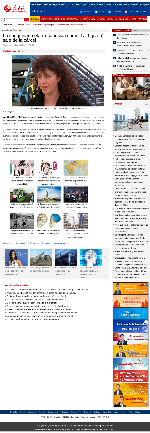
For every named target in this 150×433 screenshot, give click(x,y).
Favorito (20, 244)
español (5, 30)
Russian (100, 4)
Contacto (85, 11)
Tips (145, 19)
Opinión (83, 19)
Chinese (75, 4)
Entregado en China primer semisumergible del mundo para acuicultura (129, 182)
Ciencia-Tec (76, 412)
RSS (128, 11)
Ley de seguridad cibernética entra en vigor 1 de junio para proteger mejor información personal (131, 218)
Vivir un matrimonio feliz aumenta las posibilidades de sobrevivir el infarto (76, 233)
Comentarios (59, 244)
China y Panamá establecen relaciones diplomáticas (132, 36)
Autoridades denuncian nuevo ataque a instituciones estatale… (133, 52)
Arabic (126, 4)
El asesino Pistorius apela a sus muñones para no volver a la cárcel (38, 309)
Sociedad (119, 19)
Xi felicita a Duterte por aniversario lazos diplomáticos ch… (131, 67)
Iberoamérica (72, 19)
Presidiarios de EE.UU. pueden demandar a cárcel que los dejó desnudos (41, 293)
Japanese (118, 4)
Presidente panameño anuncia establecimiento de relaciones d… (130, 44)
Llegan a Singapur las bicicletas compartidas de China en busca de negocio (130, 139)
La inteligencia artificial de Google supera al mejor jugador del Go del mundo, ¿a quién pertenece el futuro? (131, 238)
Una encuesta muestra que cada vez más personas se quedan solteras (49, 181)
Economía (52, 19)
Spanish (108, 4)
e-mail (45, 244)
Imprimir (8, 244)
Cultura (110, 19)
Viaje (127, 19)
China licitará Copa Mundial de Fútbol (131, 268)
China (43, 19)
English (84, 4)
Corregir (33, 244)
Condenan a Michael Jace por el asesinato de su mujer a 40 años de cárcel (42, 312)
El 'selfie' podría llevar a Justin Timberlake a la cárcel (31, 303)
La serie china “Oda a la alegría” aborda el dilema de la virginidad (21, 181)
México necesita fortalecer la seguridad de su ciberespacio (65, 271)
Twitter (100, 11)
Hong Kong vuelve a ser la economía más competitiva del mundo (76, 207)
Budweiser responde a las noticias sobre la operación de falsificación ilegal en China (130, 201)
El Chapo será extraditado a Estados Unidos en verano (32, 319)
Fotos (133, 19)
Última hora (7, 25)
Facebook (114, 11)
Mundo (61, 19)
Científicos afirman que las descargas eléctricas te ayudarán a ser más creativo (90, 273)
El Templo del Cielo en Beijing (128, 277)
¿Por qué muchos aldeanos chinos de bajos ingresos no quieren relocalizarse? (131, 228)
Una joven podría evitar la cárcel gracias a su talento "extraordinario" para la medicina (47, 289)
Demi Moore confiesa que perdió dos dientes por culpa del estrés (15, 271)
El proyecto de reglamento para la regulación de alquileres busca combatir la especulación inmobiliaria (131, 261)
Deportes (101, 19)
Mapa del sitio (142, 11)
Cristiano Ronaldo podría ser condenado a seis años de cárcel (36, 296)
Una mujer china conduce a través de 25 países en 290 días (76, 181)
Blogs (137, 412)
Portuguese (144, 4)
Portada (35, 19)
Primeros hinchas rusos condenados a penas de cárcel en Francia (37, 306)
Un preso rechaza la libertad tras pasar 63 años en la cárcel (34, 299)
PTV (139, 19)
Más (146, 75)
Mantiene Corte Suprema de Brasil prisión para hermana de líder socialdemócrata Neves (53, 25)
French (92, 4)
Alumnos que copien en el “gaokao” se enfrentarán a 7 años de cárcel (39, 316)
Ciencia (92, 19)
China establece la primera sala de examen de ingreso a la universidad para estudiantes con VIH (130, 191)
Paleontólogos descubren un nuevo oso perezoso (40, 269)
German (134, 4)
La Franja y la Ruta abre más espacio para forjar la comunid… (132, 60)
